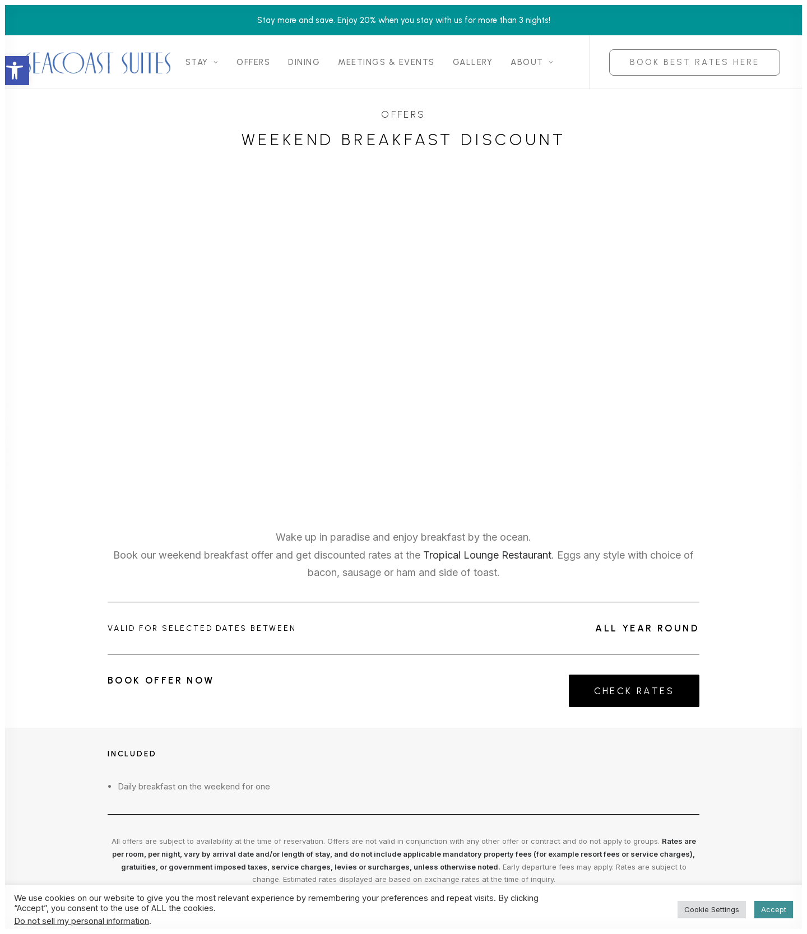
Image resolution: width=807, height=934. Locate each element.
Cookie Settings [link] (711, 909)
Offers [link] (253, 62)
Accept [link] (773, 909)
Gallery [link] (473, 62)
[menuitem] (202, 62)
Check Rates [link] (634, 690)
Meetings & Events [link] (386, 62)
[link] (14, 70)
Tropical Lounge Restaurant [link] (487, 555)
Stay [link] (202, 62)
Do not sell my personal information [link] (81, 921)
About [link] (532, 62)
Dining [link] (304, 62)
